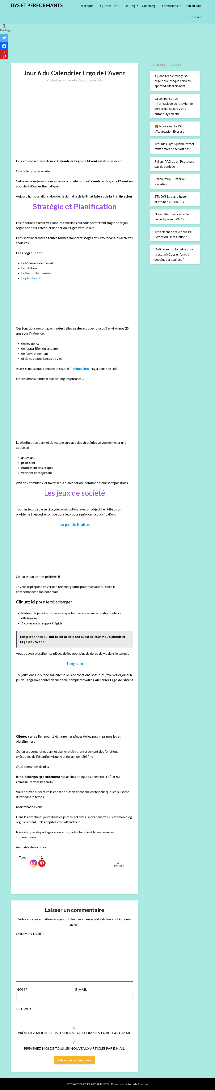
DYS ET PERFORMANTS (37, 5)
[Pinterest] (42, 861)
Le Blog (130, 6)
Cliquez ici (26, 601)
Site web (23, 1009)
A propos (87, 6)
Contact (195, 17)
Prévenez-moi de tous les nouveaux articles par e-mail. (74, 1048)
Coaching (148, 6)
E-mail (82, 989)
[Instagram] (34, 861)
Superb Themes (137, 1084)
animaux (23, 781)
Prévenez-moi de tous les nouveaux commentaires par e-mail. (74, 1033)
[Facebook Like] (16, 859)
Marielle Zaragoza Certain (84, 80)
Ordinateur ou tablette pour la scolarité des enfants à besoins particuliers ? (174, 254)
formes (37, 781)
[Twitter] (4, 38)
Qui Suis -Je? (109, 6)
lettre (116, 776)
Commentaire (30, 933)
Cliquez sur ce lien (29, 736)
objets (52, 781)
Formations (170, 6)
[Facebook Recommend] (29, 859)
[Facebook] (4, 46)
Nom (21, 989)
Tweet (23, 857)
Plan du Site (193, 6)
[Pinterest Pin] (47, 858)
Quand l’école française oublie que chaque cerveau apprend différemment (173, 81)
